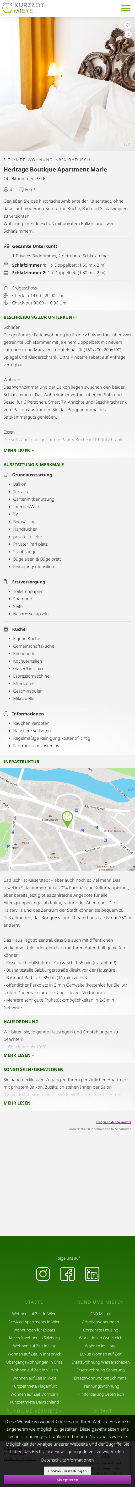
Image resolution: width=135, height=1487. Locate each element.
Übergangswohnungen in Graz (34, 1362)
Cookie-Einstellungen (67, 1471)
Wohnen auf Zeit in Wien (34, 1313)
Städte (34, 1302)
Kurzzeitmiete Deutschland (34, 1402)
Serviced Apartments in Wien (34, 1322)
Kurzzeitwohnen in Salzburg (34, 1337)
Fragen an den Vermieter (113, 1122)
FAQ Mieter (100, 1313)
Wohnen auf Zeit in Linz (34, 1346)
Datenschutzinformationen (67, 1460)
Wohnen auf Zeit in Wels (34, 1378)
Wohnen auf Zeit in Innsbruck (34, 1354)
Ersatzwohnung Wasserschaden (100, 1362)
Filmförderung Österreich (100, 1394)
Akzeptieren (67, 1479)
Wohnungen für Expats (34, 1330)
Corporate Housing (100, 1330)
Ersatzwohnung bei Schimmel (101, 1378)
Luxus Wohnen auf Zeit (101, 1354)
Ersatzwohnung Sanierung (100, 1370)
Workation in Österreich (100, 1337)
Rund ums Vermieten (34, 1411)
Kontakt (100, 1411)
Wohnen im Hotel (100, 1346)
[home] (23, 7)
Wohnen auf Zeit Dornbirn (34, 1394)
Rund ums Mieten (100, 1302)
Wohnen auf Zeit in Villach (34, 1370)
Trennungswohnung (100, 1386)
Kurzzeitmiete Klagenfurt (34, 1386)
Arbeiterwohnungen (100, 1322)
